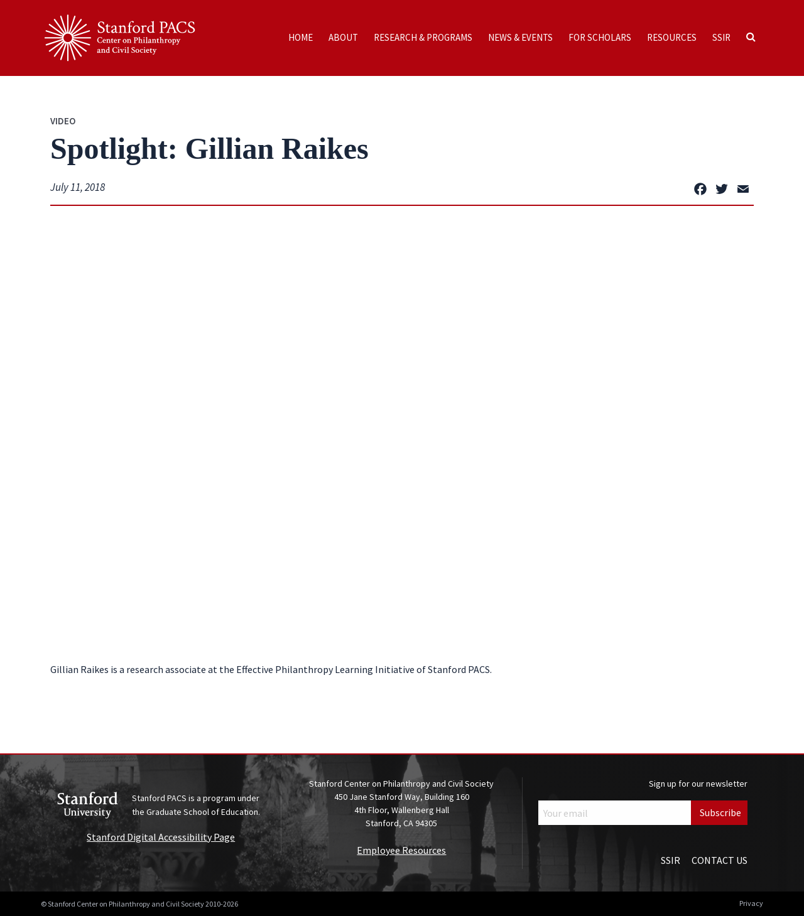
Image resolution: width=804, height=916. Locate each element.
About (343, 37)
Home (300, 37)
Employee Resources (401, 850)
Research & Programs (423, 37)
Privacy (751, 903)
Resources (672, 37)
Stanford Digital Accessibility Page (161, 837)
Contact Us (719, 860)
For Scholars (599, 37)
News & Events (520, 37)
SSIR (721, 37)
